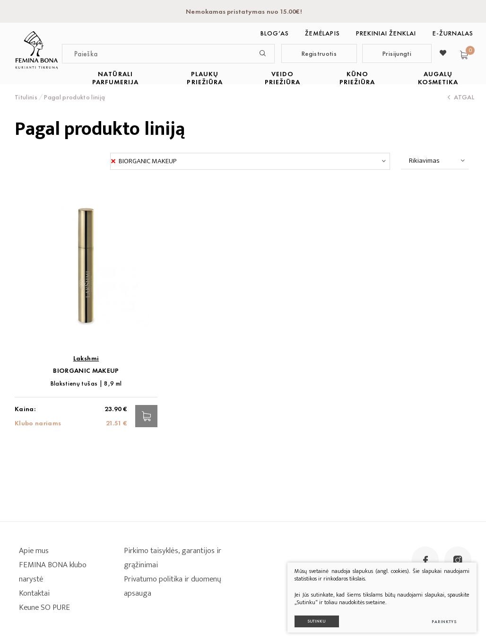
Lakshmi (86, 358)
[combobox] (250, 161)
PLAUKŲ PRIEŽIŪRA (204, 78)
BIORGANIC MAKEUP (86, 371)
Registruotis (319, 53)
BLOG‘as (274, 33)
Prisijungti (396, 53)
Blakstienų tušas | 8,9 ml (86, 383)
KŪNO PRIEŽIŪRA (357, 78)
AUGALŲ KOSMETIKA (438, 78)
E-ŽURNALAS (453, 33)
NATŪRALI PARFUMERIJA (115, 78)
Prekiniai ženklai (386, 33)
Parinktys (444, 621)
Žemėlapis (322, 33)
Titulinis (26, 97)
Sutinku (316, 621)
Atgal (461, 97)
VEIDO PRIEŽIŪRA (282, 78)
